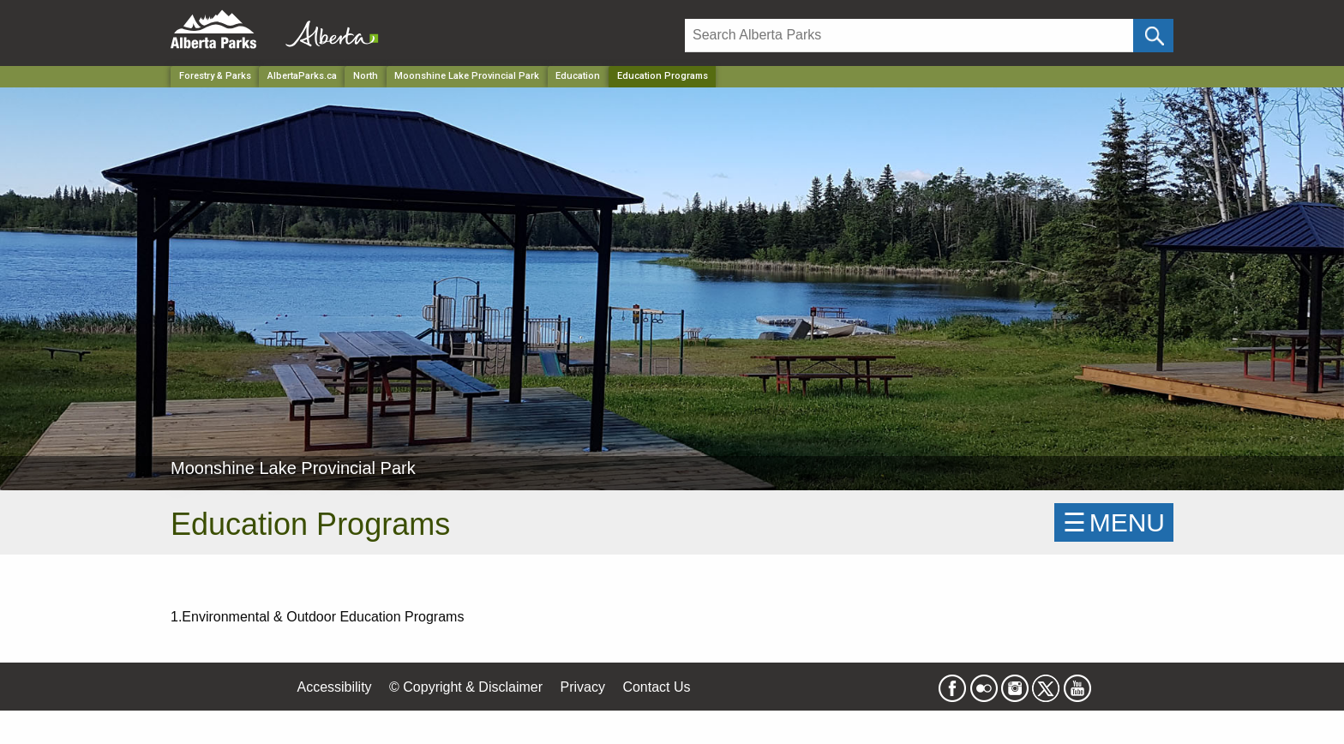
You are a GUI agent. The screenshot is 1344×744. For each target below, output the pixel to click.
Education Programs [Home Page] (662, 75)
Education (577, 75)
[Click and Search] (1153, 35)
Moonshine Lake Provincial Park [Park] (466, 75)
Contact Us (656, 687)
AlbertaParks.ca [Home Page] (302, 75)
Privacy (582, 687)
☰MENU (1114, 522)
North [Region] (365, 75)
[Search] (909, 35)
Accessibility (334, 687)
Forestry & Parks (215, 75)
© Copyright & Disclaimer (466, 687)
